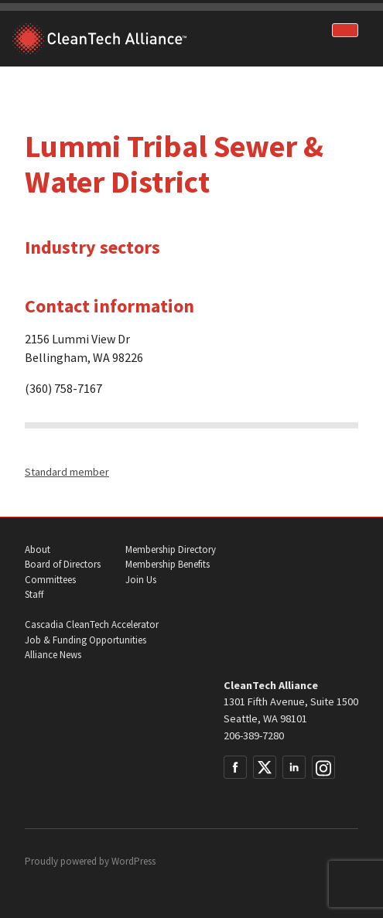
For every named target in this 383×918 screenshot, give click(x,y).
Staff (34, 594)
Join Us (140, 579)
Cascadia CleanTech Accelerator (92, 624)
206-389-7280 (254, 735)
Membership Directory (170, 549)
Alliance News (53, 654)
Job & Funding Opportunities (85, 640)
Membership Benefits (167, 564)
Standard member (67, 472)
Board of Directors (63, 564)
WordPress (133, 861)
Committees (50, 579)
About (37, 549)
